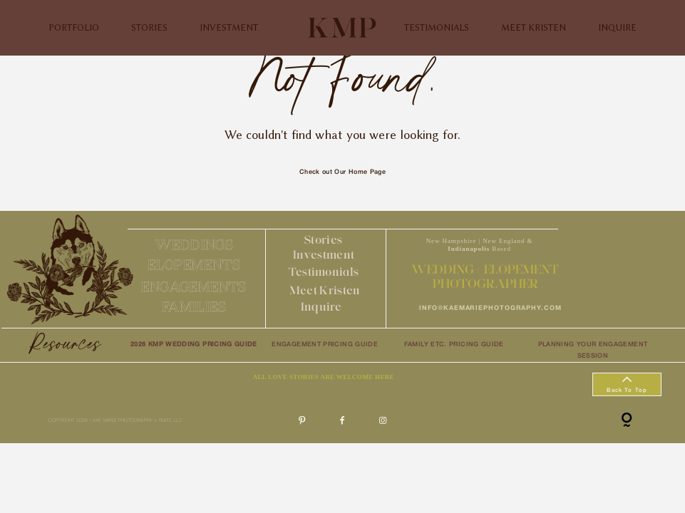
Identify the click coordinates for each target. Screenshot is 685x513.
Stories (323, 239)
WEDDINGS (194, 244)
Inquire (321, 306)
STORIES (149, 27)
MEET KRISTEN (533, 27)
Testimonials (324, 271)
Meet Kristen (325, 290)
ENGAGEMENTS (193, 286)
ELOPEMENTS (194, 264)
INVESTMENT (229, 27)
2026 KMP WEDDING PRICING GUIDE (193, 345)
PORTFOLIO (73, 27)
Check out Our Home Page (342, 172)
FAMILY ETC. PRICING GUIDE (454, 345)
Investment (323, 254)
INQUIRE (617, 27)
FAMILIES (194, 306)
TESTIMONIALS (436, 27)
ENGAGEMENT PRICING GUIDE (325, 345)
